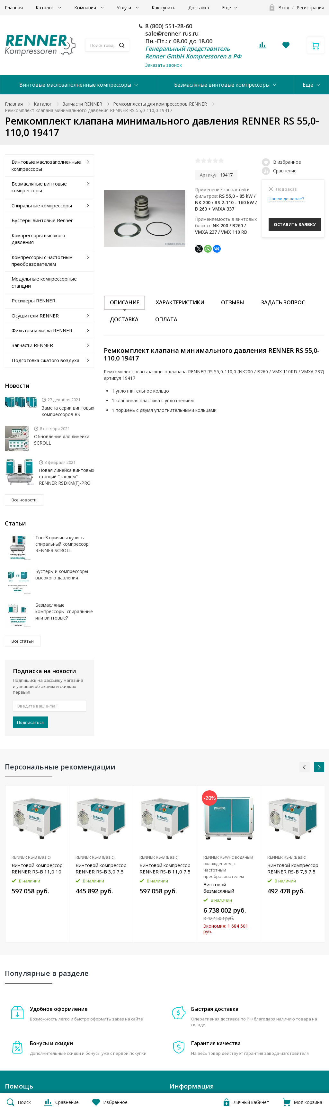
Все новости (24, 500)
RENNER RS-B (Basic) (31, 857)
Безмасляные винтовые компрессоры (222, 84)
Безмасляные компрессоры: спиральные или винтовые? (64, 611)
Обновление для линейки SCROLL (61, 439)
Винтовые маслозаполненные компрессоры (75, 84)
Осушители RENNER (35, 315)
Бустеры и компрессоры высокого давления (61, 574)
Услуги (124, 7)
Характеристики (180, 302)
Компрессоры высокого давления (38, 238)
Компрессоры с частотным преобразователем (42, 260)
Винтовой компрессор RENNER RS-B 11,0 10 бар (37, 868)
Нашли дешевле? (286, 199)
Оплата (166, 319)
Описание (124, 302)
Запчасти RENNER (82, 104)
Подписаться (30, 722)
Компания (85, 7)
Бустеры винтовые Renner (42, 220)
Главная (14, 7)
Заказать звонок (163, 65)
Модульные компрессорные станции (44, 282)
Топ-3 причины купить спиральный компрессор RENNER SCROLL (62, 543)
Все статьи (23, 641)
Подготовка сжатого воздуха (45, 360)
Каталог (45, 7)
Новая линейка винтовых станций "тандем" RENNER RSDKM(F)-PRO (66, 476)
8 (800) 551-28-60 (168, 26)
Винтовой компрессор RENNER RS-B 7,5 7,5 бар (292, 868)
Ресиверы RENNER (33, 300)
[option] (37, 863)
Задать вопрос (283, 302)
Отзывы (232, 302)
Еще (226, 7)
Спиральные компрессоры (42, 205)
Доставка (198, 7)
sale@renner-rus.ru (172, 33)
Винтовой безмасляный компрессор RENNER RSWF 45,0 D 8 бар (227, 887)
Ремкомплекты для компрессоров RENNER (160, 104)
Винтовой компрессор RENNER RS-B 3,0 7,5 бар (101, 868)
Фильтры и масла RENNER (42, 330)
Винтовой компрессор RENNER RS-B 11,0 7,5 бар (165, 868)
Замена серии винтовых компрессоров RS (68, 411)
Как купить (163, 7)
